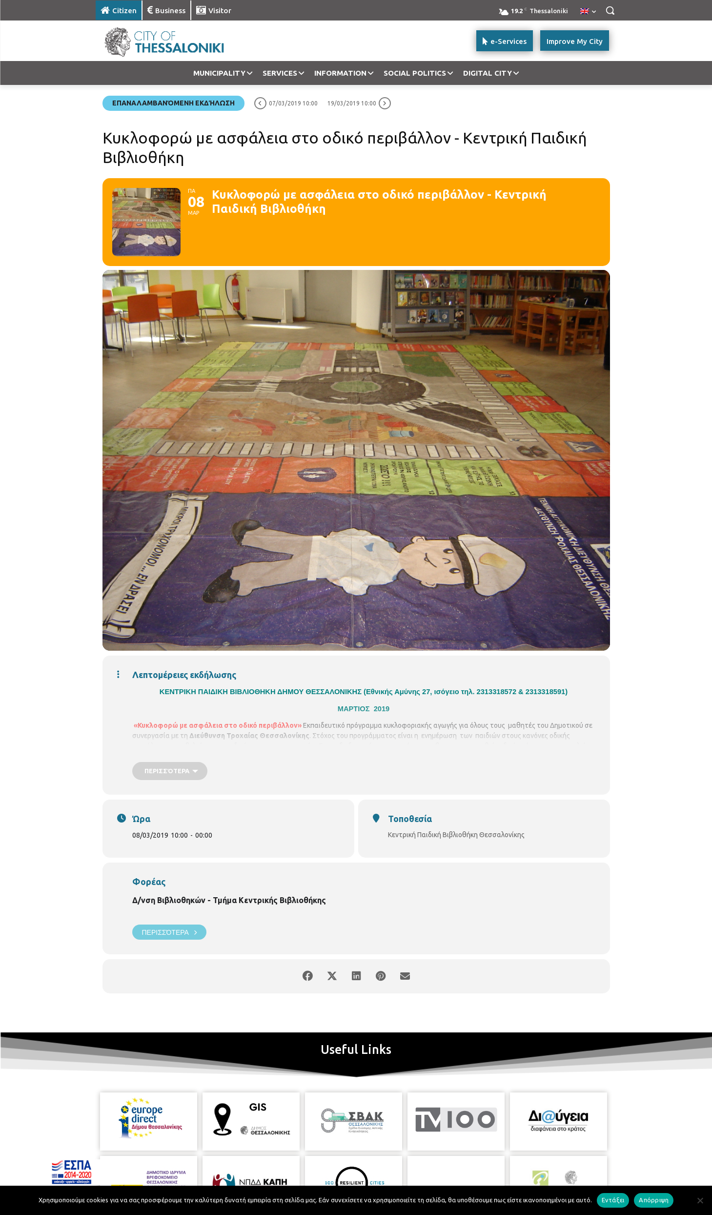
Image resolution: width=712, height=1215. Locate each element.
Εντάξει (613, 1199)
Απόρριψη (654, 1199)
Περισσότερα (169, 932)
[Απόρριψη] (700, 1200)
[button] (610, 10)
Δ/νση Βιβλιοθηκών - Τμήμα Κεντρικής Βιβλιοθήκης (229, 900)
